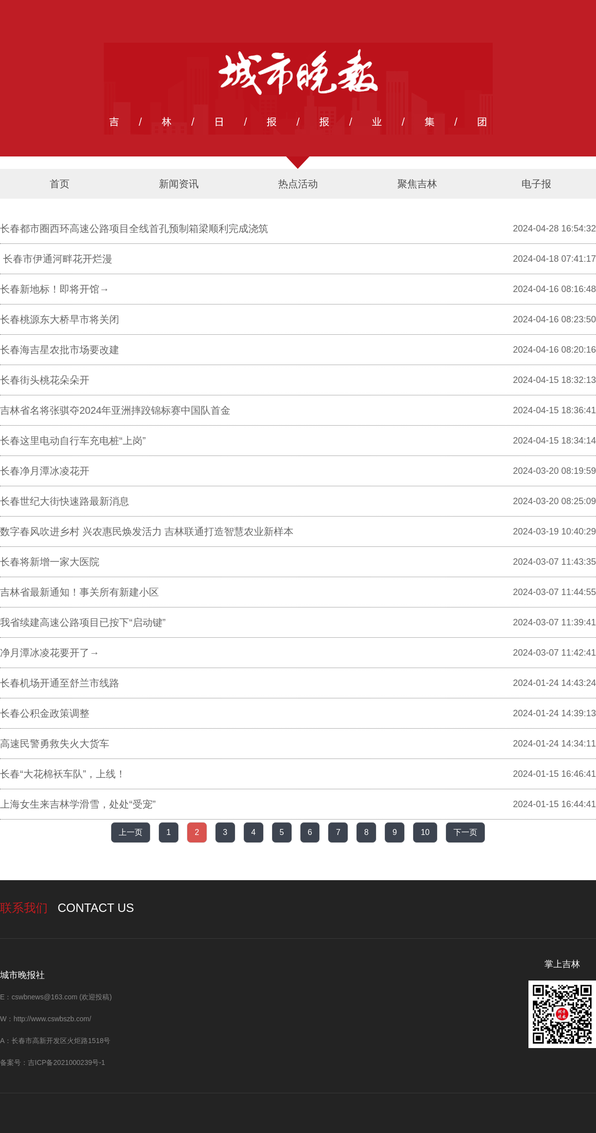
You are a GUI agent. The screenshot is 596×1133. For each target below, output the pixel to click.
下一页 (465, 832)
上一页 (131, 832)
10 (425, 832)
